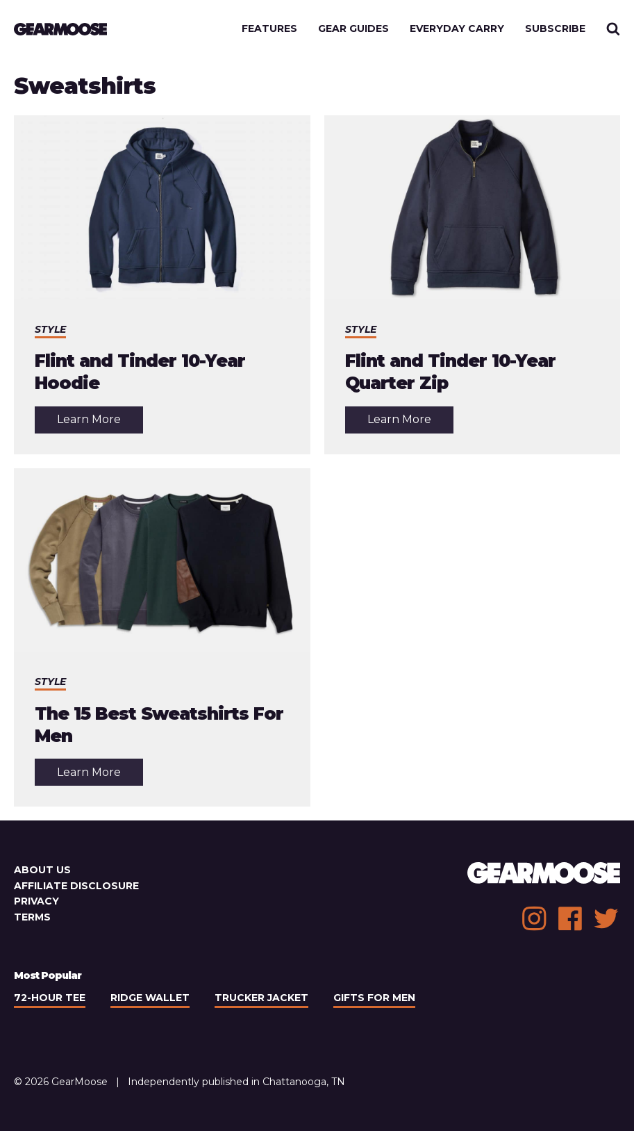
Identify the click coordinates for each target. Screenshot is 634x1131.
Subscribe (555, 28)
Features (269, 28)
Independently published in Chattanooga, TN (236, 1081)
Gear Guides (353, 28)
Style (50, 329)
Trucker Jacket (261, 997)
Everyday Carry (457, 28)
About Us (42, 870)
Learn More (100, 423)
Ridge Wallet (150, 997)
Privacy (36, 901)
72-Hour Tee (49, 997)
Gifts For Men (374, 997)
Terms (32, 917)
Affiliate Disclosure (76, 886)
